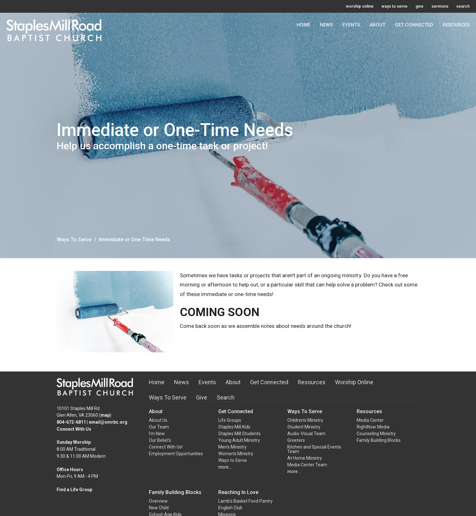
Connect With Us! (166, 446)
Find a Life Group (74, 489)
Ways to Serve (232, 460)
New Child (159, 507)
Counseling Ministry (376, 433)
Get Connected (414, 25)
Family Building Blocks (379, 440)
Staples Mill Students (239, 433)
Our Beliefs (160, 440)
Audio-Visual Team (306, 433)
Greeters (296, 440)
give (420, 6)
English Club (230, 507)
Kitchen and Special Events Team (314, 449)
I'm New (157, 433)
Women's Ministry (235, 453)
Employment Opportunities (176, 453)
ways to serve (395, 6)
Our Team (159, 426)
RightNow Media (373, 426)
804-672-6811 (71, 422)
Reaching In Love (238, 492)
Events (351, 25)
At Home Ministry (304, 458)
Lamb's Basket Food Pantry (245, 501)
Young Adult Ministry (239, 440)
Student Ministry (303, 426)
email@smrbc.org (108, 422)
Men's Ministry (232, 446)
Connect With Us (74, 429)
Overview (158, 501)
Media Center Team (307, 464)
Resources (456, 25)
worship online (360, 6)
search (463, 6)
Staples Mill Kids (234, 426)
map (105, 415)
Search (225, 397)
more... (225, 467)
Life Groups (229, 420)
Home (303, 25)
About (377, 25)
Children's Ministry (305, 420)
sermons (439, 6)
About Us (158, 420)
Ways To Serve (74, 240)
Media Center (370, 420)
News (326, 25)
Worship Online (354, 382)
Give (201, 397)
